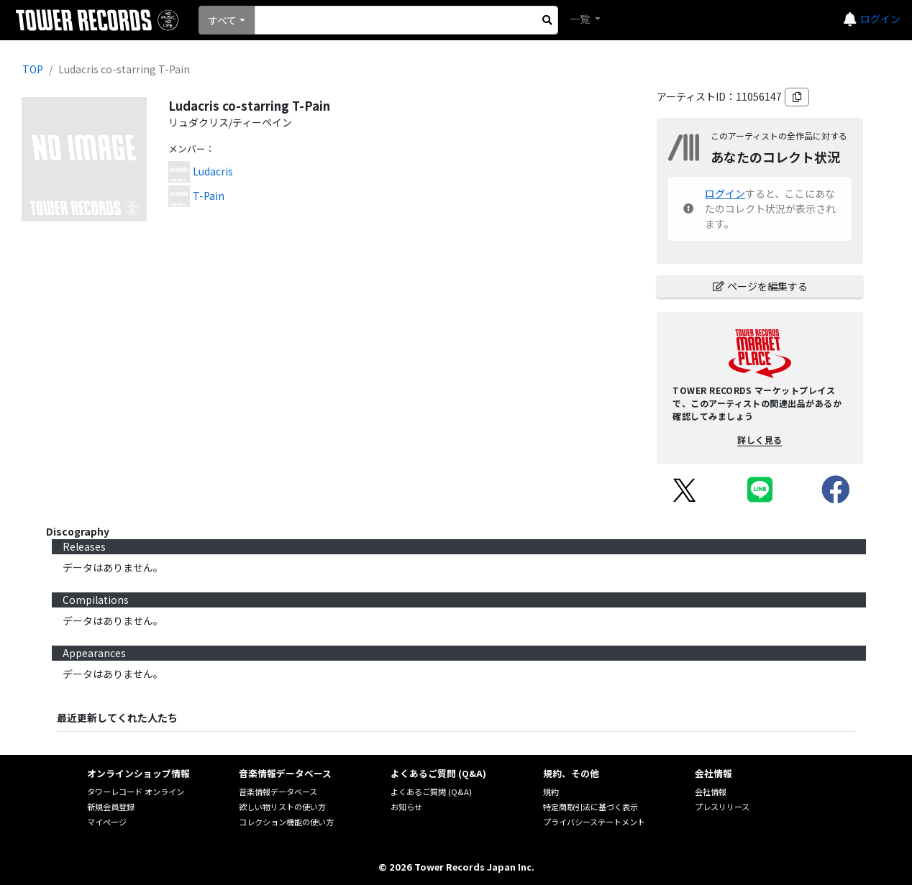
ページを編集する (760, 286)
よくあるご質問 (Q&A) (431, 791)
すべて (222, 20)
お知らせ (406, 806)
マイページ (107, 821)
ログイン (880, 19)
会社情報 (710, 791)
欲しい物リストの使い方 (282, 806)
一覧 (581, 19)
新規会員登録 (110, 806)
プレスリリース (722, 806)
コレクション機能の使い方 (286, 821)
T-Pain (208, 195)
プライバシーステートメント (594, 821)
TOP (32, 69)
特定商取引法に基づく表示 (590, 806)
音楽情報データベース (278, 791)
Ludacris (213, 171)
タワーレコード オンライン (135, 791)
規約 (551, 791)
